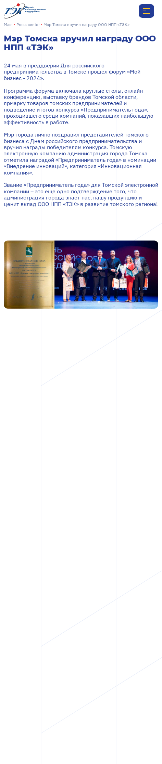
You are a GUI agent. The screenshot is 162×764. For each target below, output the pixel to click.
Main (8, 24)
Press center (28, 24)
